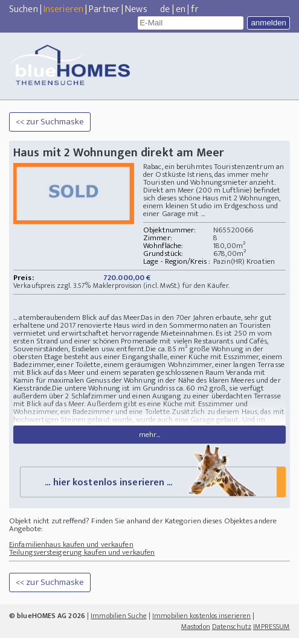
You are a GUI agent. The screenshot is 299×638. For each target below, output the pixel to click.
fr (194, 9)
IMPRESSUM (271, 626)
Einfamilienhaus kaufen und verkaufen (71, 544)
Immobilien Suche (119, 616)
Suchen (23, 9)
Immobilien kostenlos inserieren (201, 616)
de (165, 9)
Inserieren (63, 9)
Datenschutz (231, 626)
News (136, 9)
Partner (104, 9)
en (180, 9)
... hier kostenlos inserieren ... (152, 481)
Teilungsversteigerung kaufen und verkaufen (82, 552)
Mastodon (195, 626)
